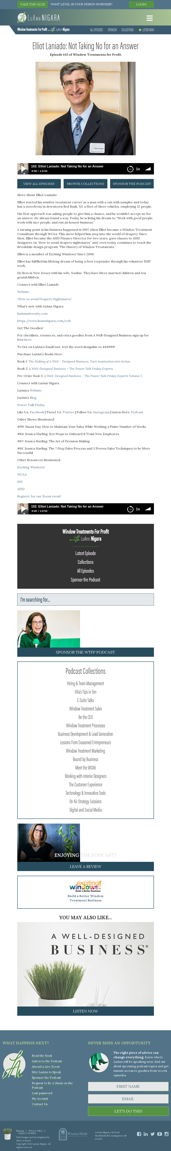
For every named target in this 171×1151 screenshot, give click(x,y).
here (27, 340)
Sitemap (20, 1130)
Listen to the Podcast (47, 1061)
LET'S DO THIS (128, 1111)
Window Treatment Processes (85, 725)
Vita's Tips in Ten (85, 691)
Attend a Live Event (46, 1066)
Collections (128, 29)
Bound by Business (85, 759)
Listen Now (146, 29)
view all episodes (39, 184)
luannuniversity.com (32, 313)
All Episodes (96, 29)
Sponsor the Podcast (85, 579)
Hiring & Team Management (85, 683)
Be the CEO (86, 716)
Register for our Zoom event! (39, 496)
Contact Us (40, 1104)
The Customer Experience (85, 784)
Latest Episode (85, 553)
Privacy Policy (35, 1130)
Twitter (68, 412)
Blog (33, 398)
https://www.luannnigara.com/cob (44, 321)
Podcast (137, 412)
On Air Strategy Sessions (85, 801)
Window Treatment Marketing (85, 750)
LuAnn (43, 29)
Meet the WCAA (85, 767)
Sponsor (112, 29)
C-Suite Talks (85, 700)
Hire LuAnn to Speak (46, 1072)
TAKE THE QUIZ (32, 4)
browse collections (85, 184)
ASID (21, 489)
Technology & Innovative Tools (86, 792)
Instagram (101, 412)
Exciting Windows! (31, 467)
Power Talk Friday (31, 405)
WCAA (22, 474)
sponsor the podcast (132, 184)
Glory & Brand (23, 1140)
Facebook (37, 412)
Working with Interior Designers (85, 775)
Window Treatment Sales (85, 708)
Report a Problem (27, 1133)
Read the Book (42, 1055)
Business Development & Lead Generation (85, 733)
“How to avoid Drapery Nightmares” (44, 299)
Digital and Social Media (85, 809)
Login (141, 4)
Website (23, 292)
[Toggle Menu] (148, 18)
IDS (20, 482)
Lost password (42, 1093)
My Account (40, 1098)
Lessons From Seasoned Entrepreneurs (85, 742)
